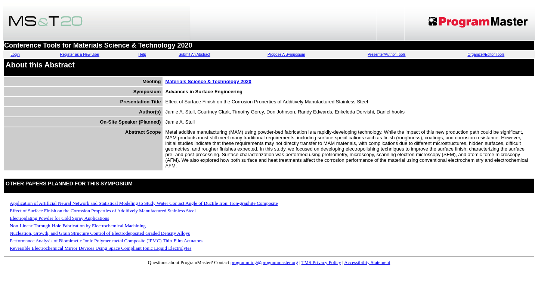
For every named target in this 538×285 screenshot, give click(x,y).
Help (142, 54)
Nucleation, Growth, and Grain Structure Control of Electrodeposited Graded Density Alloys (100, 233)
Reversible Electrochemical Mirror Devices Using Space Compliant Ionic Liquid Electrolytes (100, 248)
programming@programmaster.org (264, 262)
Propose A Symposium (286, 54)
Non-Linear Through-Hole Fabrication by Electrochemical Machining (78, 225)
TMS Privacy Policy (321, 262)
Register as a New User (79, 54)
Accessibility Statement (367, 262)
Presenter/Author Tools (387, 54)
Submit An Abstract (194, 54)
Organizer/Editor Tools (485, 54)
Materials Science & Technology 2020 (208, 81)
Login (14, 54)
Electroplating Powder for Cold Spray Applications (59, 218)
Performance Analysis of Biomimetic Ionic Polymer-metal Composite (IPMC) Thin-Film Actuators (106, 240)
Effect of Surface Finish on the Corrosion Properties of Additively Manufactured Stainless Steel (103, 210)
